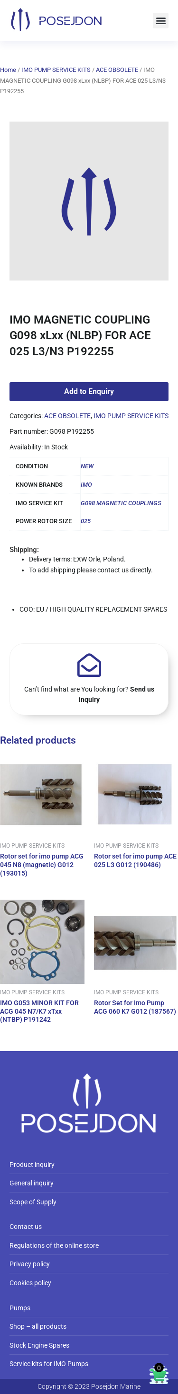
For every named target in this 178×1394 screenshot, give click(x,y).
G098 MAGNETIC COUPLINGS (121, 503)
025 (86, 521)
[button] (161, 20)
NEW (87, 466)
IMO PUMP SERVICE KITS (56, 69)
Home (8, 69)
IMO (86, 484)
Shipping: (24, 549)
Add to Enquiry (89, 391)
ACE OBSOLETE (117, 69)
